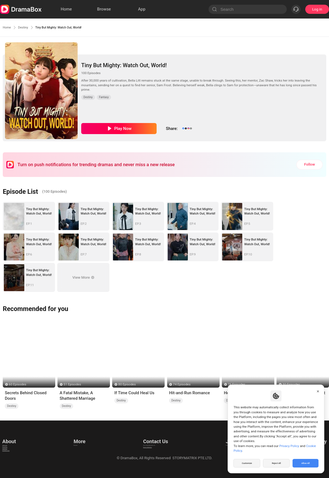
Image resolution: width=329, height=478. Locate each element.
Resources (81, 439)
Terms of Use (13, 439)
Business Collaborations (147, 446)
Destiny (28, 27)
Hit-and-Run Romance (189, 392)
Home (8, 27)
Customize (247, 462)
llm (75, 446)
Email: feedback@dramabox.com (154, 439)
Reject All (276, 462)
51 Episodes (72, 384)
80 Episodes (127, 384)
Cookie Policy (13, 453)
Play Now (122, 128)
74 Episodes (181, 384)
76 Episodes (236, 384)
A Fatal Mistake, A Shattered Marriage (77, 395)
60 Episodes (17, 384)
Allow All (305, 462)
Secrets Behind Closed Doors (25, 395)
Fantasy (104, 97)
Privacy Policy (13, 446)
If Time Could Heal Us (134, 392)
